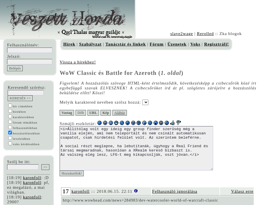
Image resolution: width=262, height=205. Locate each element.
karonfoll (32, 177)
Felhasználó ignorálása (174, 200)
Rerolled (205, 33)
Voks (195, 44)
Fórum (157, 44)
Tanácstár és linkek (125, 44)
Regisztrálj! (216, 44)
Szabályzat (90, 44)
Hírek (69, 44)
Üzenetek (176, 44)
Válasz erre (242, 200)
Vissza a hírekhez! (78, 62)
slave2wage (181, 33)
